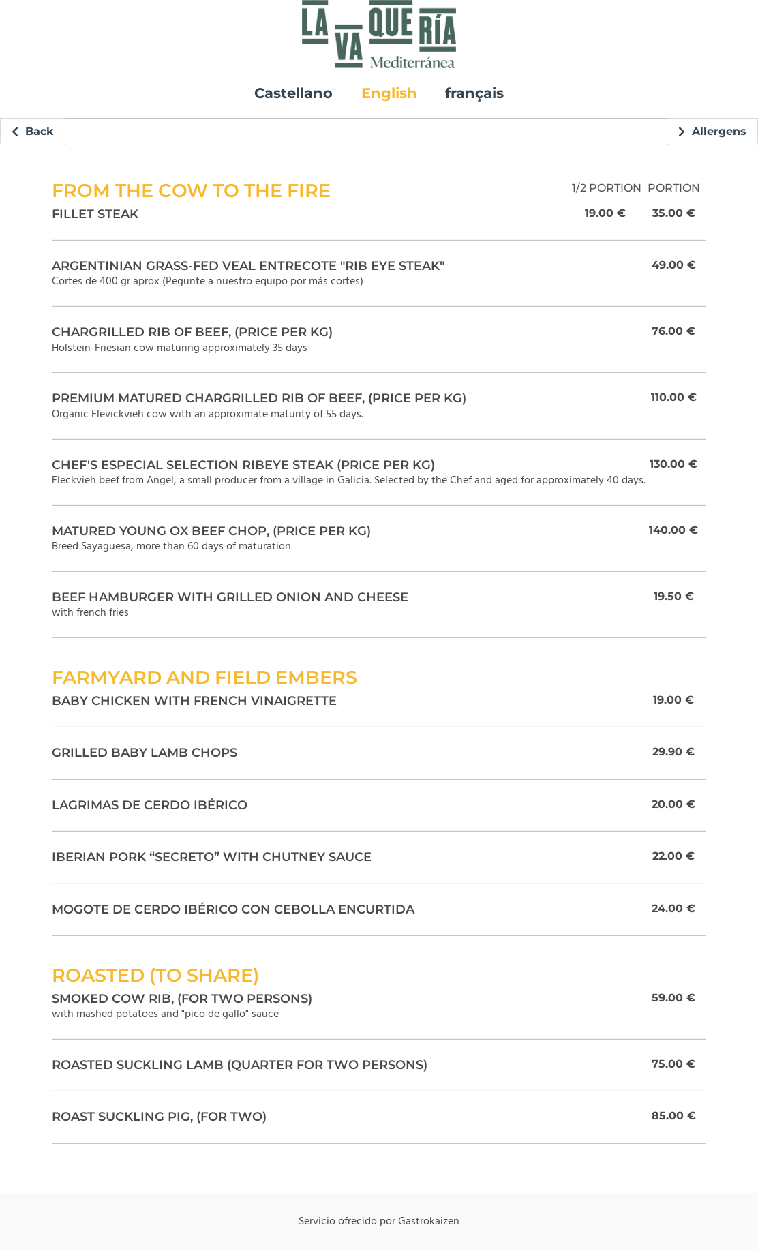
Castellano (293, 93)
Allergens (712, 131)
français (474, 93)
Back (33, 131)
